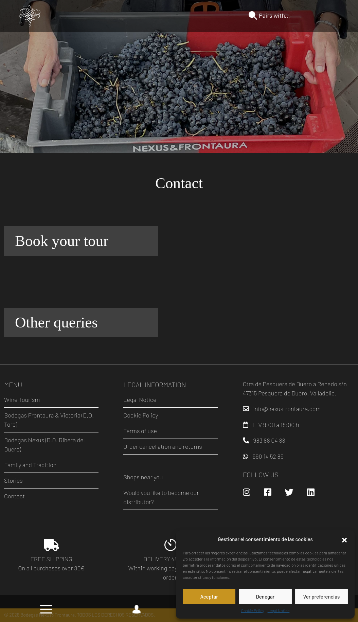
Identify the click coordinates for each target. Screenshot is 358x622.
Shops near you (143, 477)
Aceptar (209, 596)
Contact (14, 496)
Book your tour (61, 240)
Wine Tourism (22, 399)
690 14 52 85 (267, 456)
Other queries (56, 322)
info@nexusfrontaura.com (287, 408)
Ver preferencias (321, 596)
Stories (13, 480)
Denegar (265, 596)
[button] (344, 539)
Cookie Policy (252, 610)
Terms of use (140, 430)
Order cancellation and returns (162, 446)
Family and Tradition (30, 464)
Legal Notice (279, 610)
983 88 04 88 (269, 440)
